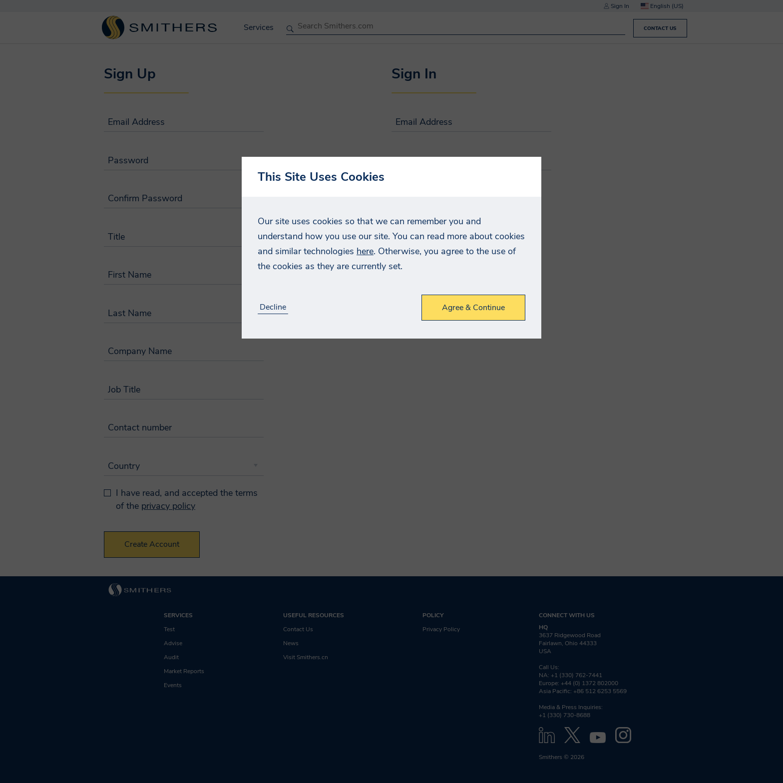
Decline (273, 307)
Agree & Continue (473, 307)
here (365, 251)
